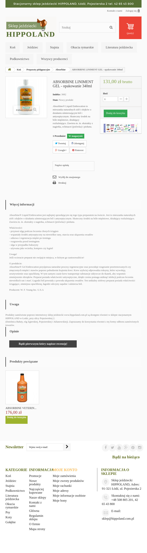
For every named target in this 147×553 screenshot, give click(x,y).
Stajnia (54, 47)
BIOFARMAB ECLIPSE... (20, 408)
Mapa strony (37, 529)
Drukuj (62, 182)
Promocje (35, 476)
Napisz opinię (62, 165)
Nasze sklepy (37, 497)
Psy (7, 512)
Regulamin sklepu (36, 517)
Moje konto (65, 470)
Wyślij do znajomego (69, 177)
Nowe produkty (35, 482)
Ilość (105, 93)
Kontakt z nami (114, 10)
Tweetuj (60, 143)
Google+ (61, 150)
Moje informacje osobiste (69, 495)
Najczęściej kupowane (36, 490)
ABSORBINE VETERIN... (58, 408)
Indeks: (57, 94)
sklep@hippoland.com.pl (118, 518)
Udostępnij (77, 143)
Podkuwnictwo (19, 59)
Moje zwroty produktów (68, 481)
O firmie (34, 524)
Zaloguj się (133, 10)
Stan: (55, 99)
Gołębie (10, 522)
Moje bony (60, 500)
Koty (8, 517)
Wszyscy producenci (54, 59)
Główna (34, 511)
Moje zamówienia (64, 476)
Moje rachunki (62, 486)
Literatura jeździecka (119, 47)
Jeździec (32, 47)
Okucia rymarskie (82, 47)
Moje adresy (61, 490)
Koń (12, 47)
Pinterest (78, 150)
